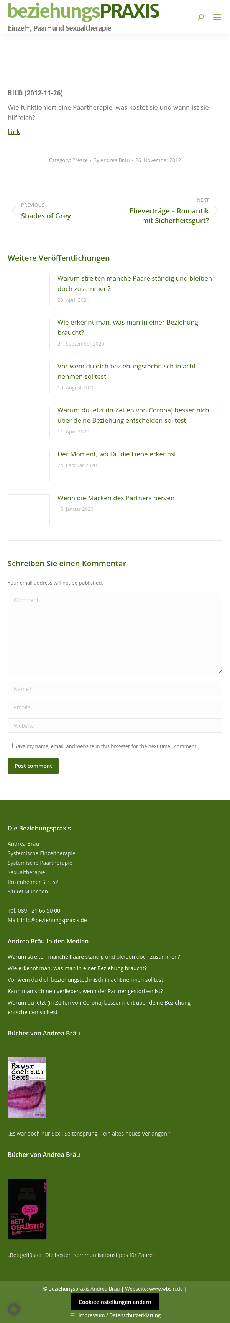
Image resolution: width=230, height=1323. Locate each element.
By (112, 160)
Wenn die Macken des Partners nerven (116, 497)
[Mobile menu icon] (217, 17)
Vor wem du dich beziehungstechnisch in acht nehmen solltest (127, 371)
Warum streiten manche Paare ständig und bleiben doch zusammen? (135, 283)
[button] (14, 1309)
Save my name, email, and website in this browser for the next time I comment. (106, 746)
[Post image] (29, 290)
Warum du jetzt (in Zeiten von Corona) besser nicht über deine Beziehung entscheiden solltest (135, 415)
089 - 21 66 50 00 (39, 910)
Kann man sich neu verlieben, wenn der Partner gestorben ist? (85, 991)
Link (14, 131)
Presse (80, 160)
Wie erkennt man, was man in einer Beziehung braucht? (128, 327)
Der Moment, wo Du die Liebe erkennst (117, 453)
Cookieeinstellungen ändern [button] (115, 1301)
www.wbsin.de (166, 1288)
